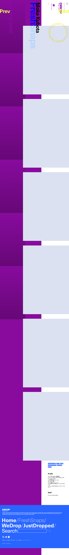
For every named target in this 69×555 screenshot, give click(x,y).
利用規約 (20, 540)
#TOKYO (49, 467)
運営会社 (4, 540)
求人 (17, 540)
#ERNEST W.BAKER (51, 463)
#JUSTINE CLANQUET (52, 465)
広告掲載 (8, 540)
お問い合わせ (12, 540)
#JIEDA (61, 463)
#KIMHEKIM (59, 465)
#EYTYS (57, 463)
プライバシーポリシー (27, 540)
